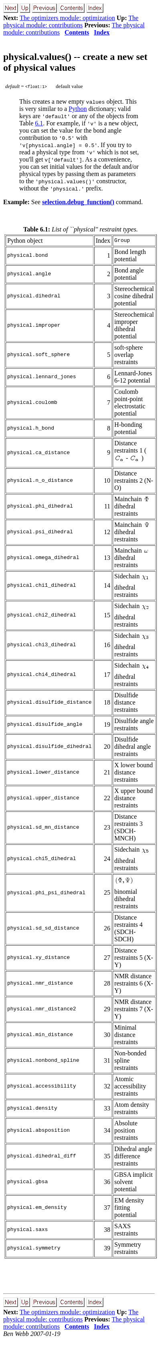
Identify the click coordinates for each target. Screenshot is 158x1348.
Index (101, 32)
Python (78, 108)
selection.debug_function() (78, 202)
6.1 (39, 123)
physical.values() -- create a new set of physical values (75, 62)
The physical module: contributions (70, 21)
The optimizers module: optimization (67, 17)
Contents (77, 32)
